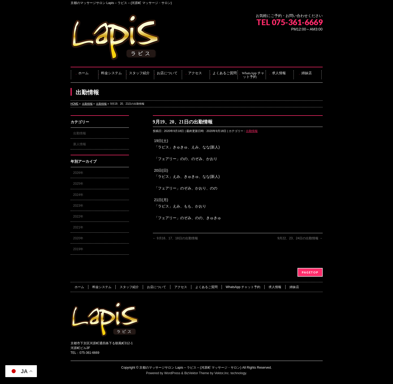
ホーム (79, 287)
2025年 (78, 184)
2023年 (78, 206)
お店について (156, 287)
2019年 (78, 249)
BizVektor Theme (196, 373)
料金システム (101, 287)
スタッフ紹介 (129, 287)
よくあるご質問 (206, 287)
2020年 (78, 238)
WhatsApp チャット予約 (243, 287)
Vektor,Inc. (222, 373)
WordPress (172, 373)
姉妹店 (294, 287)
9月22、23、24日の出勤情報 (299, 238)
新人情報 (79, 144)
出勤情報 (252, 131)
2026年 (78, 173)
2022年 (78, 216)
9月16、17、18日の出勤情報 (175, 238)
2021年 (78, 227)
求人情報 (275, 287)
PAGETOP (310, 272)
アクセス (180, 287)
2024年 (78, 195)
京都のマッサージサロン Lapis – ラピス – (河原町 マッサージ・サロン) (190, 367)
